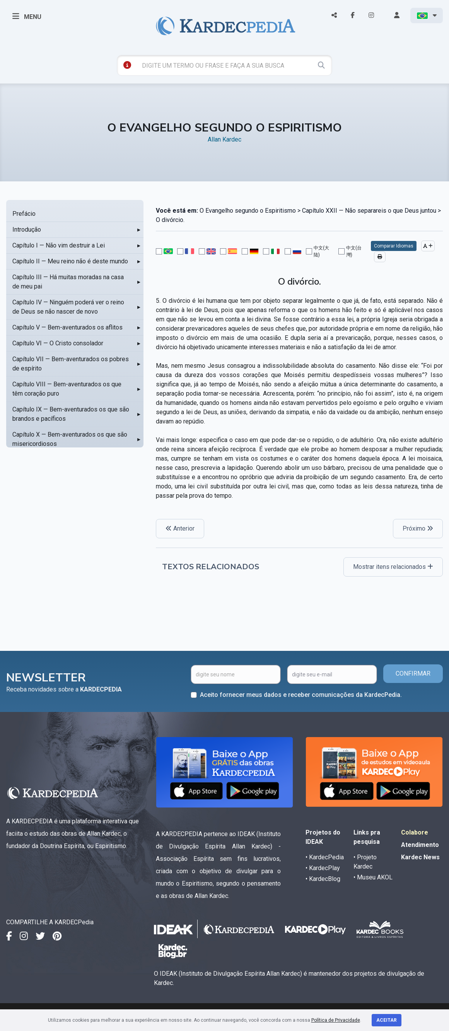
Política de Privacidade (335, 1020)
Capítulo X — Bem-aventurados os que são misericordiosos (69, 439)
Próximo (418, 528)
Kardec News (420, 857)
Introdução (26, 229)
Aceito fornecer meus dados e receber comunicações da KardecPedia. (301, 694)
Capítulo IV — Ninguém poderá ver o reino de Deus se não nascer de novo (68, 307)
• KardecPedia (325, 857)
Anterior (180, 528)
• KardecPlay (323, 868)
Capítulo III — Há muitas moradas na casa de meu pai (68, 281)
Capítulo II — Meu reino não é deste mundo (70, 261)
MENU (26, 16)
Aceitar (386, 1020)
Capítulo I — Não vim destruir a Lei (58, 245)
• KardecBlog (323, 878)
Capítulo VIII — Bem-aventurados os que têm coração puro (66, 389)
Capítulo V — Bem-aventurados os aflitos (67, 327)
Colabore (414, 832)
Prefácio (24, 213)
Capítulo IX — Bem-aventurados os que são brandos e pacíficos (70, 414)
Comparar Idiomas (393, 246)
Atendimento (420, 844)
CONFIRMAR (413, 673)
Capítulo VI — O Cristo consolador (57, 343)
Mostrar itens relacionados (393, 566)
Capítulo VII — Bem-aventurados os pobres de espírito (70, 363)
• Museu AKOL (373, 877)
